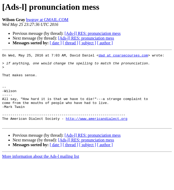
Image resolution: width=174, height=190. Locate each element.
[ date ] (56, 43)
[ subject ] (87, 43)
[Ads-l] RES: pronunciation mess (92, 33)
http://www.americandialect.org (96, 132)
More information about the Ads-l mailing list (40, 170)
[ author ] (105, 43)
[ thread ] (70, 43)
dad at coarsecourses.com (123, 56)
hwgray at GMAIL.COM (47, 19)
